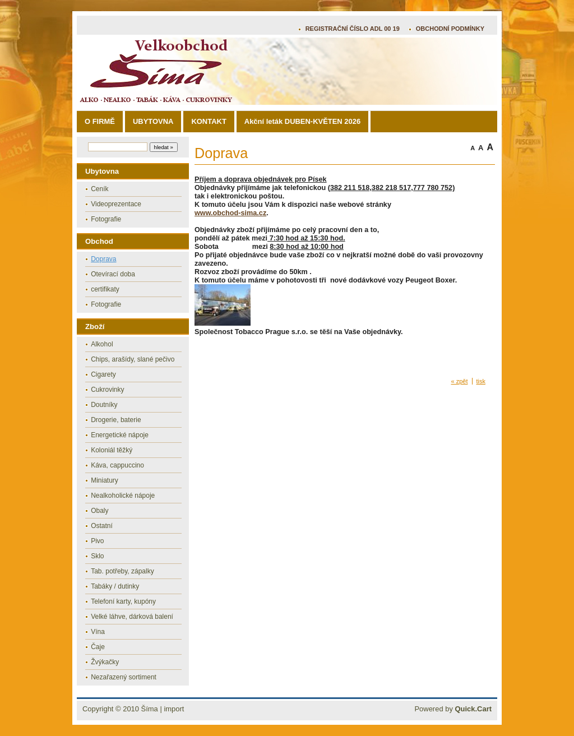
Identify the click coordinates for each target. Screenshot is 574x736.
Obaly (99, 511)
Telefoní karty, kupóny (123, 601)
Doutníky (104, 405)
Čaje (98, 647)
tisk (481, 381)
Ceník (99, 189)
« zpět (459, 381)
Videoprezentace (116, 204)
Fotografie (106, 219)
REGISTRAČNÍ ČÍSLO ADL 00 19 (352, 28)
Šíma (149, 709)
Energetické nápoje (120, 435)
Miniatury (104, 480)
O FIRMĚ (100, 121)
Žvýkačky (105, 662)
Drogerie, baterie (116, 420)
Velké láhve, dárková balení (132, 617)
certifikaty (105, 289)
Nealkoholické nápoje (123, 495)
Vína (98, 632)
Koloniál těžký (111, 450)
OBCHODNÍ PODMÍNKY (450, 28)
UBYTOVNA (153, 121)
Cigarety (103, 374)
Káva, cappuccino (117, 465)
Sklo (97, 556)
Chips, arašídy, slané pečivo (132, 359)
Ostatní (102, 526)
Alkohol (102, 344)
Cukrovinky (107, 390)
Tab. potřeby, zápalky (122, 571)
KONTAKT (208, 121)
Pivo (97, 541)
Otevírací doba (113, 274)
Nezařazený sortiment (123, 677)
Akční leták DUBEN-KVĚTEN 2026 (302, 121)
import (174, 709)
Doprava (103, 259)
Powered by (453, 709)
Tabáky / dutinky (115, 586)
